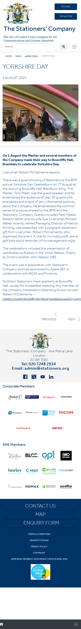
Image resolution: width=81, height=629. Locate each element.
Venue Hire (65, 16)
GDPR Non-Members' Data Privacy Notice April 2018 (39, 559)
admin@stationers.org (47, 369)
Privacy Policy (39, 547)
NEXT (73, 319)
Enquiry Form (41, 523)
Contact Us (40, 506)
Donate (65, 6)
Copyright (39, 553)
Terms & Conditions (39, 534)
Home (8, 56)
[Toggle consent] (76, 624)
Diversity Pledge (39, 541)
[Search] (31, 47)
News (18, 56)
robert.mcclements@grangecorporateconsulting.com (42, 299)
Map (40, 515)
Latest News (31, 56)
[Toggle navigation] (74, 46)
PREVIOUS (49, 316)
